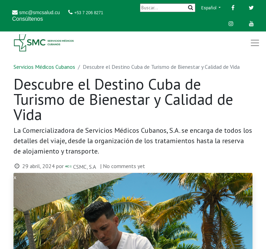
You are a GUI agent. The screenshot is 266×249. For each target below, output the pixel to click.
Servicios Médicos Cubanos (44, 66)
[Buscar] (167, 7)
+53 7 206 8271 (88, 12)
